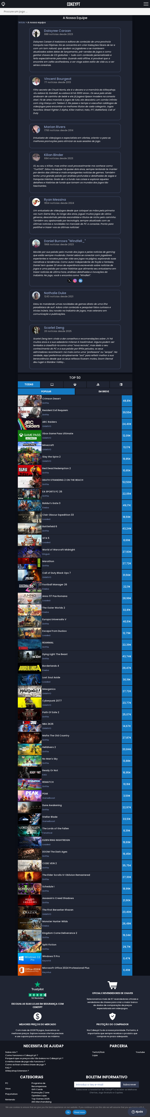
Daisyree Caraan (57, 30)
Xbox (7, 1088)
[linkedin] (81, 280)
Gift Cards (37, 1089)
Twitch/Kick (98, 1052)
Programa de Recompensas (38, 1085)
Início (22, 22)
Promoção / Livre (40, 1092)
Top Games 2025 (40, 1098)
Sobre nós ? (11, 1052)
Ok (68, 1112)
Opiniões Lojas (39, 1095)
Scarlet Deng (54, 327)
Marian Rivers (54, 127)
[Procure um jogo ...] (75, 11)
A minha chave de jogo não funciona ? (25, 1061)
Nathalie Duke (55, 293)
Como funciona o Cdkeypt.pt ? (21, 1055)
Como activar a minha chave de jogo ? (25, 1064)
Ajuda (137, 1111)
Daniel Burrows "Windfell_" (65, 241)
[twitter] (69, 280)
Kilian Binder (53, 155)
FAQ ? (8, 1067)
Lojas (95, 1055)
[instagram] (75, 280)
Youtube (140, 1052)
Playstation (11, 1094)
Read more (79, 1112)
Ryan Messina (55, 199)
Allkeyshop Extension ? (17, 1070)
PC (6, 1083)
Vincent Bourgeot (57, 79)
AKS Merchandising (41, 1101)
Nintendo (10, 1099)
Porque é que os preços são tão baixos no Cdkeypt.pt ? (34, 1058)
